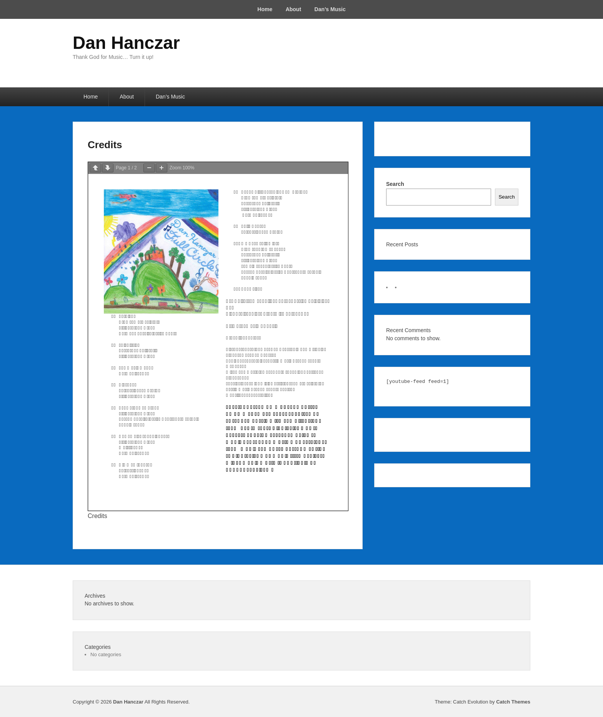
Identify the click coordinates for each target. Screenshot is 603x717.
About (293, 9)
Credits (105, 144)
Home (264, 9)
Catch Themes (513, 702)
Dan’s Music (330, 9)
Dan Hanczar (126, 43)
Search (395, 184)
